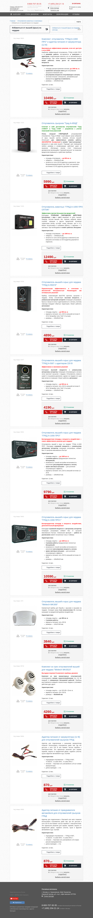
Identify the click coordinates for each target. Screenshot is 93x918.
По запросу (29, 73)
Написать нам (55, 10)
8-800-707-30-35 (34, 4)
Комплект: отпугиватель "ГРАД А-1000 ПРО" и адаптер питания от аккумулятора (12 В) (61, 42)
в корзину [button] (73, 102)
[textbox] (40, 10)
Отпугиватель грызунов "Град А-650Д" (60, 123)
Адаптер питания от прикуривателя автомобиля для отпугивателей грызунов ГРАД (61, 813)
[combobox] (40, 10)
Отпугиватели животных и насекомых (30, 21)
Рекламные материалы (49, 889)
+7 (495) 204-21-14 (56, 4)
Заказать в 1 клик (53, 102)
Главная (12, 21)
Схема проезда (54, 8)
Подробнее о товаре (53, 89)
